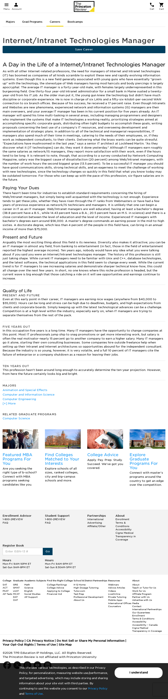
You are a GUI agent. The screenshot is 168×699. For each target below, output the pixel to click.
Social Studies (32, 594)
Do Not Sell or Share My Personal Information (90, 640)
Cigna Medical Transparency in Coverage (125, 536)
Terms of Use (34, 693)
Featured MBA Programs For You (17, 459)
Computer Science (16, 418)
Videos (112, 591)
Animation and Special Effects (25, 390)
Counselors (114, 606)
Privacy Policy (97, 688)
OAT (15, 600)
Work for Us (139, 591)
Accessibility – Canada (145, 625)
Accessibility (123, 529)
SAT (5, 584)
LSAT (16, 591)
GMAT (16, 587)
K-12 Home (80, 584)
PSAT (6, 591)
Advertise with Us (142, 600)
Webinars (113, 584)
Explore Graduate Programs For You (144, 461)
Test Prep (79, 594)
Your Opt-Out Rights (18, 644)
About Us (79, 600)
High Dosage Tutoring (86, 587)
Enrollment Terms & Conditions (122, 522)
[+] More (9, 403)
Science (28, 587)
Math (27, 584)
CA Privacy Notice (40, 640)
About (135, 584)
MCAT (16, 594)
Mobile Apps (115, 600)
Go (48, 551)
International (95, 519)
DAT (15, 597)
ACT (5, 587)
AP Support (31, 597)
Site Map (65, 644)
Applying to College (58, 591)
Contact (136, 606)
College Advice (102, 454)
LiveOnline (114, 594)
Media (135, 603)
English (28, 591)
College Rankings (57, 584)
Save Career (84, 49)
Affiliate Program (142, 594)
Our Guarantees (141, 612)
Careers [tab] (55, 21)
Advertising (94, 522)
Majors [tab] (10, 21)
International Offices (119, 603)
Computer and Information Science (28, 394)
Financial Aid (54, 594)
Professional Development (88, 597)
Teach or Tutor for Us (144, 587)
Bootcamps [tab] (75, 21)
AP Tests (7, 594)
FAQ (5, 522)
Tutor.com (79, 591)
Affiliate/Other (96, 526)
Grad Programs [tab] (32, 21)
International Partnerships (146, 609)
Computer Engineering (19, 399)
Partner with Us (141, 597)
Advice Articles (116, 587)
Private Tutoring (117, 597)
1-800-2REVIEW (13, 519)
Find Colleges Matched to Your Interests (62, 459)
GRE (15, 584)
